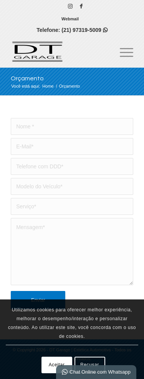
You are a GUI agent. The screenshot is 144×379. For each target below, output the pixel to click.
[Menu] (122, 52)
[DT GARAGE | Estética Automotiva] (60, 52)
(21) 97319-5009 (84, 30)
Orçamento (27, 78)
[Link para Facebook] (81, 6)
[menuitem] (70, 19)
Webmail (70, 19)
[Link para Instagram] (70, 6)
